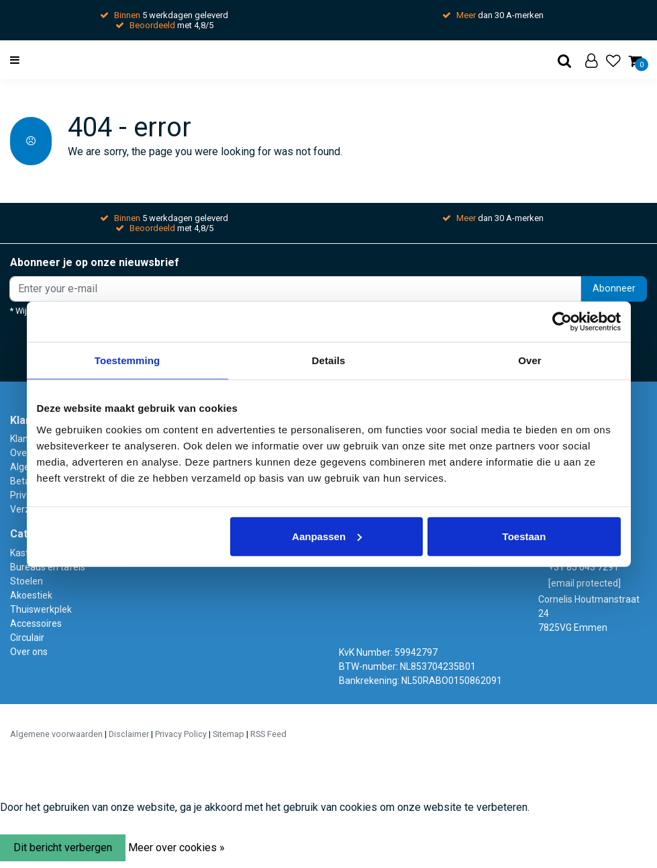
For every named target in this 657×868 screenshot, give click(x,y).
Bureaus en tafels (47, 567)
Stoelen (26, 581)
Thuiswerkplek (41, 609)
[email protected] (584, 583)
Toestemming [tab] (127, 360)
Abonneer (614, 288)
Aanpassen (327, 535)
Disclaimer (129, 734)
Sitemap (228, 734)
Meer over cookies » (176, 847)
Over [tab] (530, 360)
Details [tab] (329, 360)
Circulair (27, 637)
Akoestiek (31, 595)
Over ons (29, 651)
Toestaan (524, 535)
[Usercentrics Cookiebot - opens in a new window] (562, 322)
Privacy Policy (181, 734)
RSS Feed (268, 734)
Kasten (25, 553)
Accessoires (36, 623)
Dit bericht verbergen (62, 847)
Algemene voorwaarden (56, 734)
